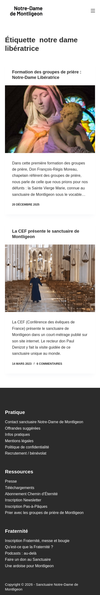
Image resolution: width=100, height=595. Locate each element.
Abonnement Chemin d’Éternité (31, 494)
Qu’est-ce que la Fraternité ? (29, 547)
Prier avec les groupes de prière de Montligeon (44, 513)
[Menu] (93, 11)
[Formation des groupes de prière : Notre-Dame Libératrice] (50, 119)
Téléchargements (19, 488)
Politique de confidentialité (27, 447)
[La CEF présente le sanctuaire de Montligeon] (50, 278)
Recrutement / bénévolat (25, 453)
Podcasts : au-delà (20, 553)
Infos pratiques (17, 434)
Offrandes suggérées (22, 428)
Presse (11, 481)
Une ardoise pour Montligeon (29, 566)
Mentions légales (19, 441)
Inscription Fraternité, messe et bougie (37, 541)
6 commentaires (49, 363)
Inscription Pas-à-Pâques (26, 506)
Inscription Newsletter (23, 500)
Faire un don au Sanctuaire (28, 559)
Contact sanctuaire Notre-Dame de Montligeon (44, 422)
